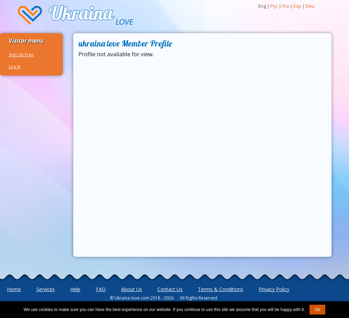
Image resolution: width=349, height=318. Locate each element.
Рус (274, 6)
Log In (15, 67)
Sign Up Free (21, 55)
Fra (285, 6)
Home (14, 289)
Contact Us (170, 289)
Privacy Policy (274, 289)
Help (75, 289)
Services (45, 289)
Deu (310, 6)
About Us (131, 289)
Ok (317, 309)
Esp (297, 6)
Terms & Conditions (220, 289)
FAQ (101, 289)
